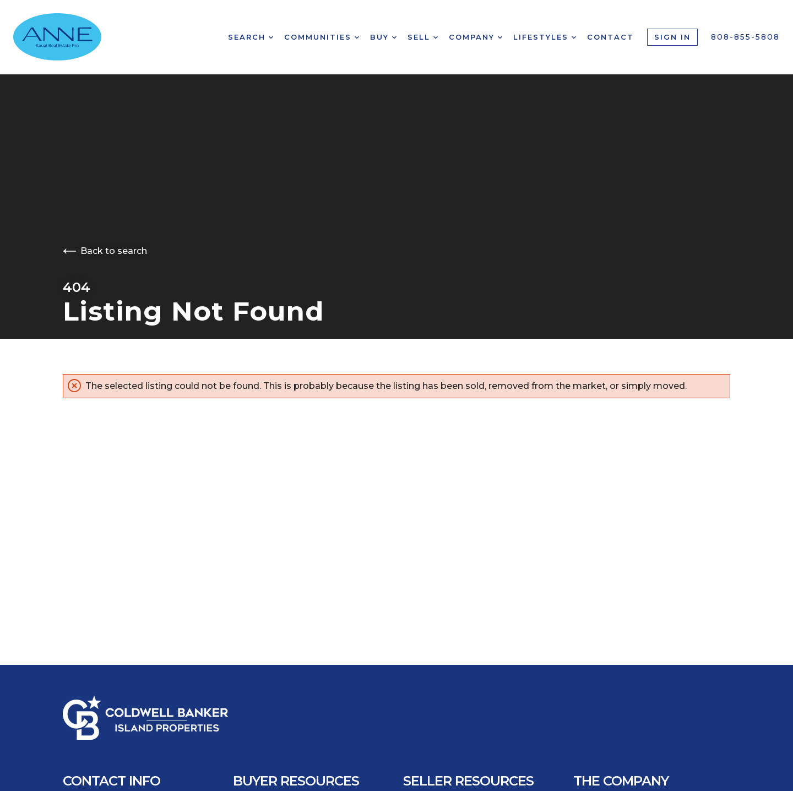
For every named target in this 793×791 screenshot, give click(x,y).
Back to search (105, 251)
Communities (321, 36)
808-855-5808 (745, 37)
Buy (383, 36)
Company (475, 36)
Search (250, 36)
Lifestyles (544, 36)
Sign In (672, 36)
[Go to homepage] (69, 37)
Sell (423, 36)
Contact (610, 36)
